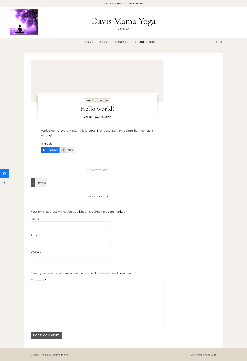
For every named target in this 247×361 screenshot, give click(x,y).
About (104, 42)
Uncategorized (97, 101)
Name (36, 218)
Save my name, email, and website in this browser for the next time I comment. (81, 273)
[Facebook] (50, 150)
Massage (121, 42)
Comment (38, 280)
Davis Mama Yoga (123, 20)
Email (35, 235)
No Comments (97, 169)
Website (36, 252)
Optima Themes (60, 354)
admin (107, 116)
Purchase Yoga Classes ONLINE (123, 3)
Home (89, 42)
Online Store (144, 42)
